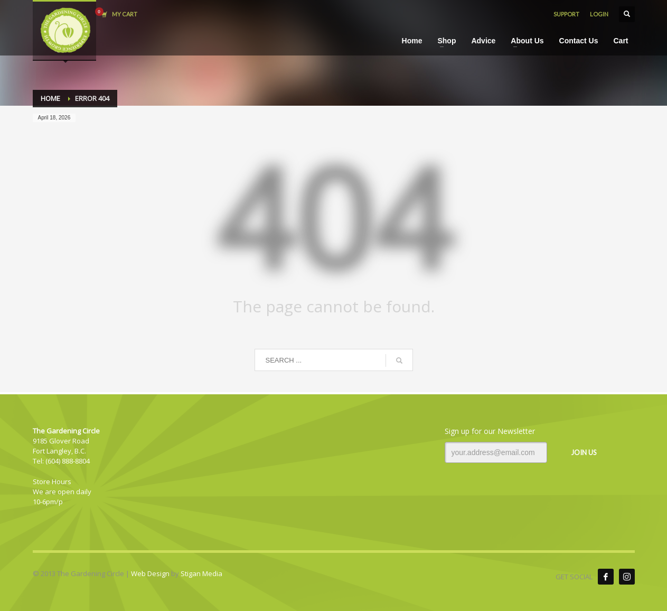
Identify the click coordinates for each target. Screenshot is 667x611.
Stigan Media (201, 573)
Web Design (150, 573)
